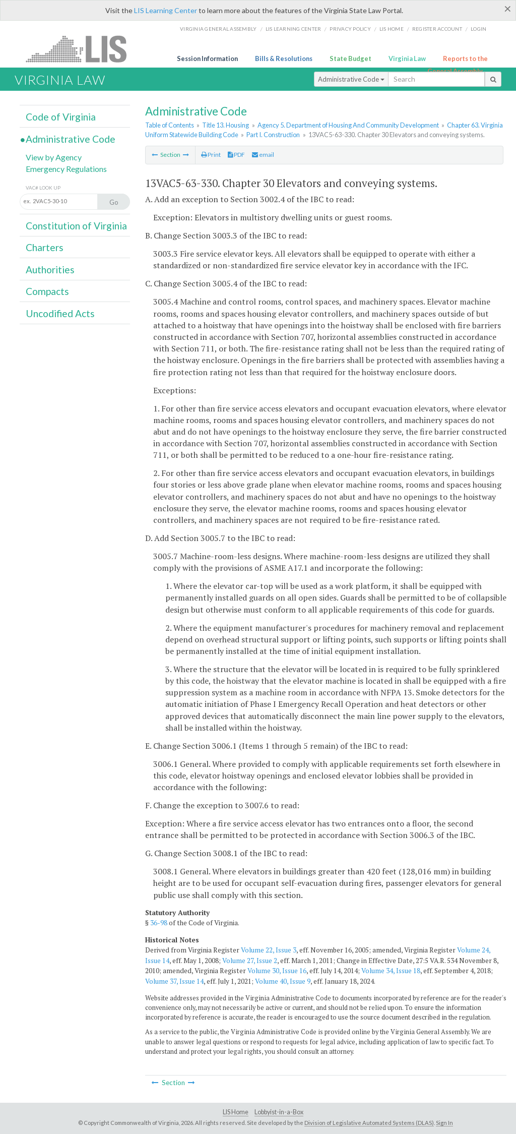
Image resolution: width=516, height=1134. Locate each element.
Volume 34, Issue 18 (390, 970)
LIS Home (235, 1112)
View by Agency (54, 157)
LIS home (391, 29)
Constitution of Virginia (76, 225)
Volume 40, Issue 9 (282, 981)
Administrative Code (351, 79)
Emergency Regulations (66, 168)
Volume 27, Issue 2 (249, 960)
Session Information (207, 58)
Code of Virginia (61, 117)
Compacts (47, 291)
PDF (236, 154)
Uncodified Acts (60, 313)
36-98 (158, 922)
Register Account (437, 29)
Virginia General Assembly (218, 29)
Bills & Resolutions (283, 58)
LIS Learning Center (165, 10)
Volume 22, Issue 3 (268, 949)
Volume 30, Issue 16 (276, 970)
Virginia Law (407, 58)
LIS (82, 49)
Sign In (444, 1122)
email (263, 154)
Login (478, 29)
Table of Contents (169, 125)
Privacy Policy (350, 29)
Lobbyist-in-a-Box (278, 1112)
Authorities (50, 269)
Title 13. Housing (225, 125)
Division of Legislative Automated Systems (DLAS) (369, 1122)
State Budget (350, 58)
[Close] (507, 8)
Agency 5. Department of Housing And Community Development (348, 125)
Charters (44, 247)
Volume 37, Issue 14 (174, 981)
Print (211, 154)
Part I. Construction (273, 135)
